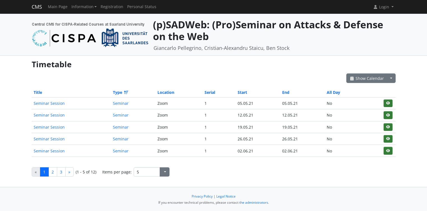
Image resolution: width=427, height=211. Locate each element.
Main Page (58, 6)
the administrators (253, 202)
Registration (112, 6)
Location (165, 92)
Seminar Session (49, 103)
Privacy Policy (202, 196)
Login (381, 7)
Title (38, 92)
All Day (333, 92)
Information (82, 6)
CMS (37, 6)
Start (242, 92)
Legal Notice (226, 196)
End (285, 92)
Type (120, 92)
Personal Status (141, 6)
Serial (210, 92)
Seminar (121, 103)
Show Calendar (367, 78)
